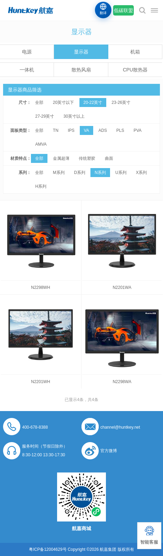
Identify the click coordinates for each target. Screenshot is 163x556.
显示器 (81, 52)
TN (55, 130)
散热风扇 (81, 69)
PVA (137, 130)
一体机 (27, 69)
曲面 (109, 158)
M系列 (59, 172)
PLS (120, 130)
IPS (71, 130)
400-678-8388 (35, 427)
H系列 (40, 186)
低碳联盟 (123, 10)
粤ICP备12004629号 (47, 549)
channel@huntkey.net (120, 427)
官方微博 (108, 450)
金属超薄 (61, 158)
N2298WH (40, 287)
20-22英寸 (93, 102)
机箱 (135, 52)
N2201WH (40, 381)
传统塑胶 (87, 158)
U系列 (121, 172)
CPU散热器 (135, 69)
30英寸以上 (74, 116)
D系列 (79, 172)
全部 (39, 102)
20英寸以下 (63, 102)
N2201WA (122, 287)
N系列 (100, 172)
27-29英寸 (44, 116)
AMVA (40, 144)
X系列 (141, 172)
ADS (102, 130)
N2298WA (122, 381)
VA (86, 130)
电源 (27, 52)
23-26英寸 (121, 102)
